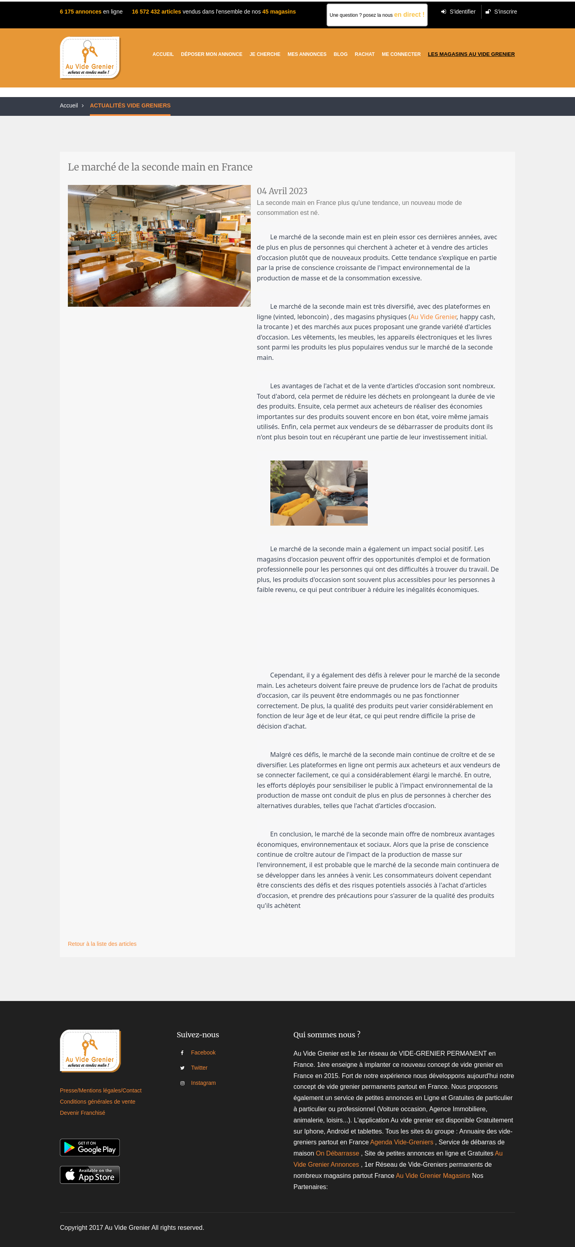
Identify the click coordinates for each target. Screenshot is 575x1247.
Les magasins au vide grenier (471, 54)
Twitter (196, 1067)
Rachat (365, 54)
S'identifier (458, 11)
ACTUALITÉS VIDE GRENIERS (130, 105)
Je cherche (265, 54)
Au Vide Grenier (433, 316)
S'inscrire (501, 11)
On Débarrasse (337, 1153)
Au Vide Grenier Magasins (434, 1175)
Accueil (163, 54)
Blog (341, 54)
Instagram (196, 1083)
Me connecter (401, 54)
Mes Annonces (307, 54)
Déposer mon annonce (211, 54)
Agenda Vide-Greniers (401, 1142)
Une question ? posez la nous (377, 14)
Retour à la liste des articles (102, 944)
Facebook (196, 1052)
